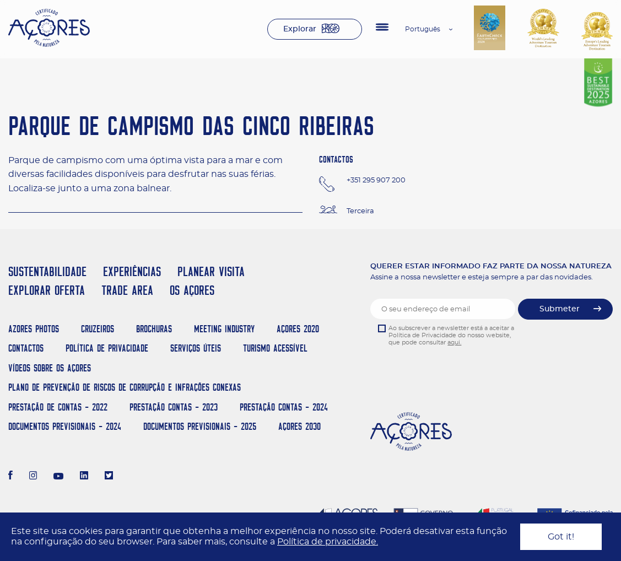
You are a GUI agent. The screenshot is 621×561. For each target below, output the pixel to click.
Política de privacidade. (327, 541)
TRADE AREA (127, 290)
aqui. (454, 342)
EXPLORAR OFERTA (46, 290)
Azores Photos (33, 328)
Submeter (559, 309)
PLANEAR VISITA (211, 271)
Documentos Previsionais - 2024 (64, 426)
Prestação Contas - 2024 (284, 407)
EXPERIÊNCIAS (132, 271)
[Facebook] (10, 476)
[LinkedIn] (84, 476)
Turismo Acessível (275, 348)
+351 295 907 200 (376, 180)
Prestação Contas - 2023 (173, 407)
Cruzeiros (97, 328)
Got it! (561, 536)
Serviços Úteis (195, 348)
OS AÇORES (192, 290)
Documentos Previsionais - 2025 (199, 426)
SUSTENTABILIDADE (47, 271)
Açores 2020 (298, 328)
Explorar (299, 29)
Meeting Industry (224, 328)
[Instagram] (33, 476)
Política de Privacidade (107, 348)
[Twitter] (109, 476)
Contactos (26, 348)
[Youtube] (58, 476)
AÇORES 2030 (299, 426)
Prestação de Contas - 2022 (57, 407)
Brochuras (154, 328)
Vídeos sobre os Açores (49, 368)
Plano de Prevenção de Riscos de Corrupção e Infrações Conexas (124, 387)
